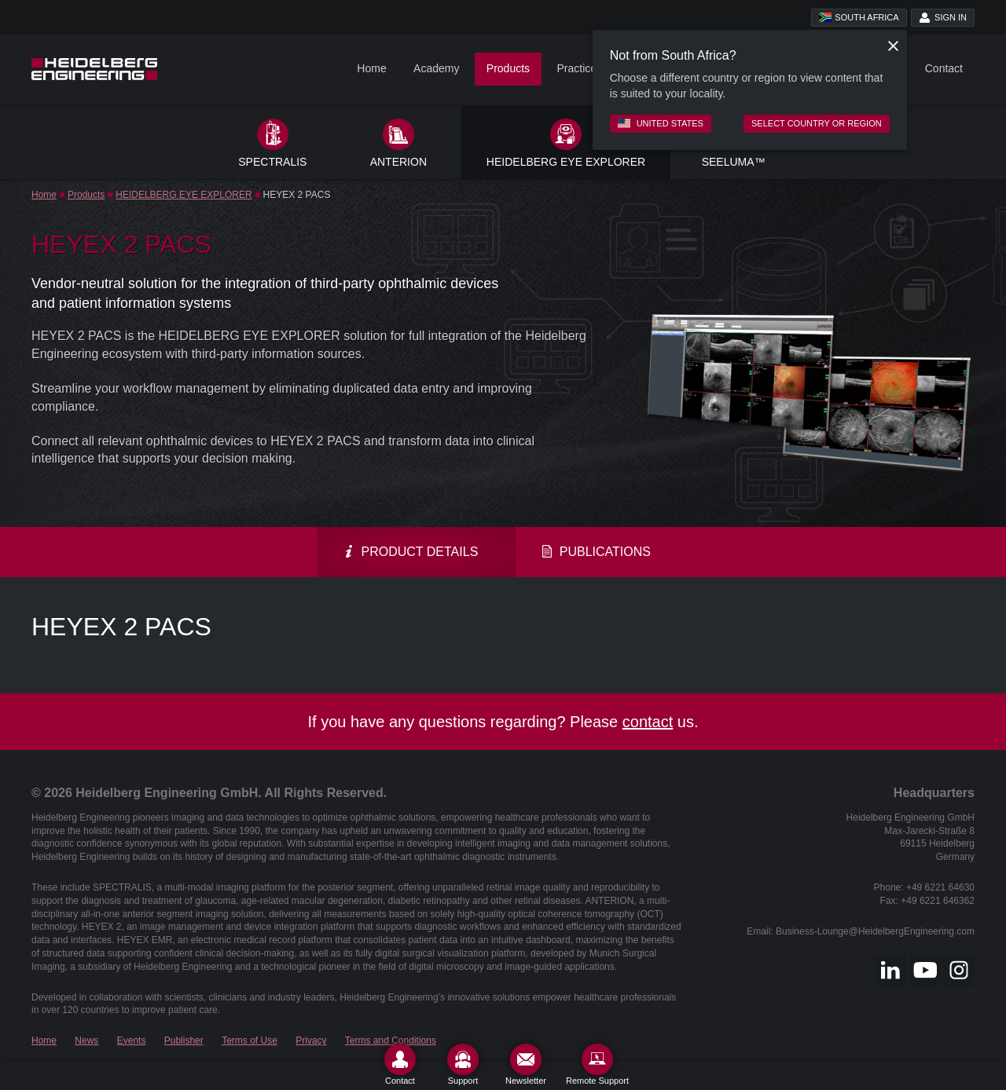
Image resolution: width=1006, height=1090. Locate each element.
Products (508, 68)
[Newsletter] (525, 1064)
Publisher (184, 1040)
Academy (436, 68)
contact (647, 721)
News (86, 1040)
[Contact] (400, 1064)
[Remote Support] (597, 1064)
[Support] (462, 1064)
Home (371, 68)
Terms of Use (249, 1040)
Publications (596, 551)
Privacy (311, 1040)
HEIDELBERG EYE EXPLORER (184, 194)
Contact (944, 68)
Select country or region (816, 123)
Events (131, 1040)
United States (660, 123)
